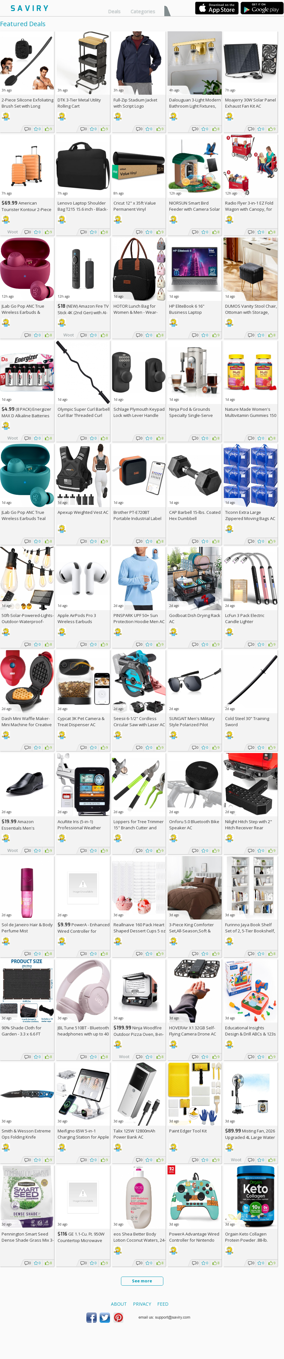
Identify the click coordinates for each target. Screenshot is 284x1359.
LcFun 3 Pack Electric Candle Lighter (244, 618)
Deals (114, 11)
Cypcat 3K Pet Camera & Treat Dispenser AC (81, 721)
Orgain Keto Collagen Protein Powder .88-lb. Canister (246, 1240)
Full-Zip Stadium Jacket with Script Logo (135, 103)
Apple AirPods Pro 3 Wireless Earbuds (77, 618)
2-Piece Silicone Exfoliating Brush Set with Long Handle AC (27, 106)
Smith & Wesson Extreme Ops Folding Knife (26, 1134)
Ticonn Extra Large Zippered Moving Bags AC (250, 515)
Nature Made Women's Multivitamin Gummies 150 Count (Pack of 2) (250, 415)
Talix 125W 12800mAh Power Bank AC (134, 1134)
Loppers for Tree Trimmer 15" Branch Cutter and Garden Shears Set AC (139, 828)
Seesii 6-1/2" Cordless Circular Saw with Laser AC (139, 721)
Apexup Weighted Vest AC (83, 512)
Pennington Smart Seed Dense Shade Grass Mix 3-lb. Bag (28, 1240)
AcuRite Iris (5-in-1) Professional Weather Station (79, 828)
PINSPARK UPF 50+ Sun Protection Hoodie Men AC (139, 618)
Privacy (142, 1304)
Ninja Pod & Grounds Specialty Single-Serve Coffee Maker (191, 415)
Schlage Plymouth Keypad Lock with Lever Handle (139, 412)
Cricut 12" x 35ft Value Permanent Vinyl (135, 206)
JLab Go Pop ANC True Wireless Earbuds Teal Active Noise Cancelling (24, 518)
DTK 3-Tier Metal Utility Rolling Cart (79, 103)
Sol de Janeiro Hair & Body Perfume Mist (27, 928)
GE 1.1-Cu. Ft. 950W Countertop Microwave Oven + (81, 1240)
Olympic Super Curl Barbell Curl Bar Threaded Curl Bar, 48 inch (84, 415)
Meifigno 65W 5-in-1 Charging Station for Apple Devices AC (83, 1137)
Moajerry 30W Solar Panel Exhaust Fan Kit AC (250, 103)
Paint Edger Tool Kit (188, 1131)
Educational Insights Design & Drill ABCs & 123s (250, 1031)
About (119, 1304)
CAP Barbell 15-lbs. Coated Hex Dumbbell (195, 515)
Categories (143, 11)
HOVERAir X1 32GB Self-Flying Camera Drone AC (192, 1031)
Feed (163, 1304)
